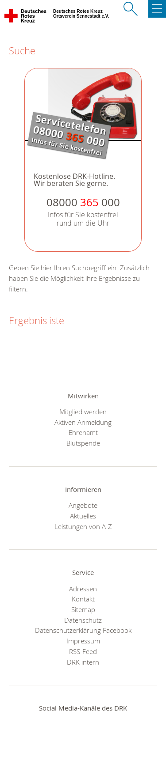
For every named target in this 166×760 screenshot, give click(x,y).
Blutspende (83, 443)
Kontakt (83, 598)
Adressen (83, 588)
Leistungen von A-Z (83, 526)
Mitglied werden (83, 411)
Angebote (83, 505)
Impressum (83, 640)
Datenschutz (83, 620)
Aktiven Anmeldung (83, 422)
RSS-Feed (83, 651)
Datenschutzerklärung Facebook (83, 630)
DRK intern (83, 662)
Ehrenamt (83, 432)
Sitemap (83, 609)
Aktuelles (83, 515)
